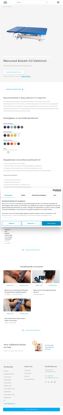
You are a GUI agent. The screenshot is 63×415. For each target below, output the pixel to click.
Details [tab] (23, 195)
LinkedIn (48, 382)
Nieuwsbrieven (29, 379)
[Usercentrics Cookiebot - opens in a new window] (54, 190)
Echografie (7, 377)
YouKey (6, 371)
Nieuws (26, 376)
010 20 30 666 (49, 345)
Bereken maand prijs (13, 72)
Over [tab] (54, 195)
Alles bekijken (9, 403)
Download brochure (13, 89)
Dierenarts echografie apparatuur (8, 382)
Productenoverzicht (32, 249)
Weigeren (11, 223)
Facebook (46, 382)
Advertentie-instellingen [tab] (39, 195)
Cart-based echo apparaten (9, 390)
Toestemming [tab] (8, 195)
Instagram (54, 382)
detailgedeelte (6, 215)
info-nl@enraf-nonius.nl (49, 348)
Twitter (51, 382)
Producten (9, 6)
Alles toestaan (51, 223)
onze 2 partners (11, 203)
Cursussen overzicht (33, 330)
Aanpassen (31, 223)
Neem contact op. (26, 76)
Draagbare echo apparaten (9, 396)
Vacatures (27, 373)
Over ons (27, 370)
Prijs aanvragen (31, 409)
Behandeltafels (9, 374)
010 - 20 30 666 (49, 376)
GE (4, 400)
